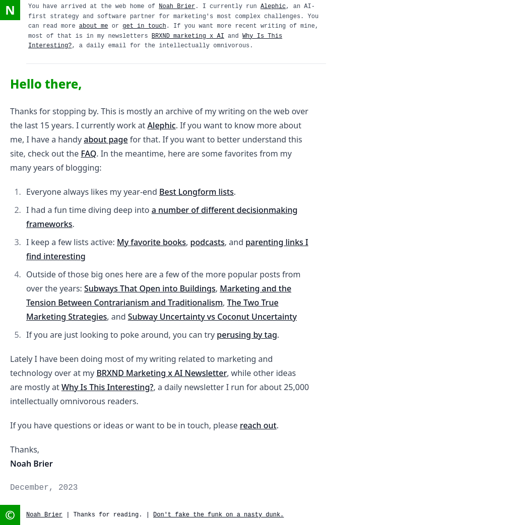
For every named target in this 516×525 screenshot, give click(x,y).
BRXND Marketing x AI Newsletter (161, 373)
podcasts (207, 242)
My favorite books (151, 242)
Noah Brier (177, 6)
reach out (258, 425)
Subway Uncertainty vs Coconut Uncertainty (212, 316)
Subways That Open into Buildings (150, 288)
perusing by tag (247, 334)
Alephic (273, 6)
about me (93, 26)
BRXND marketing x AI (188, 36)
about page (105, 139)
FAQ (88, 153)
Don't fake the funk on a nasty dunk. (218, 514)
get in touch (144, 26)
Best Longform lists (196, 191)
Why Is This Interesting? (107, 387)
